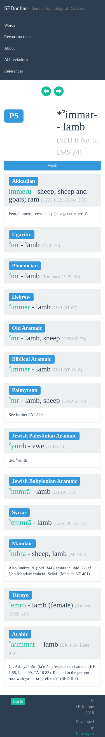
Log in (18, 701)
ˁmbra (17, 553)
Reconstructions (17, 36)
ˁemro (17, 605)
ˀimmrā (19, 491)
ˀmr (14, 245)
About (9, 48)
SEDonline (15, 8)
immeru (20, 191)
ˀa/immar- (23, 644)
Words (9, 25)
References (13, 71)
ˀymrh (17, 446)
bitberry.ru (85, 733)
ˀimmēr (19, 307)
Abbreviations (16, 59)
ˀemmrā (20, 522)
